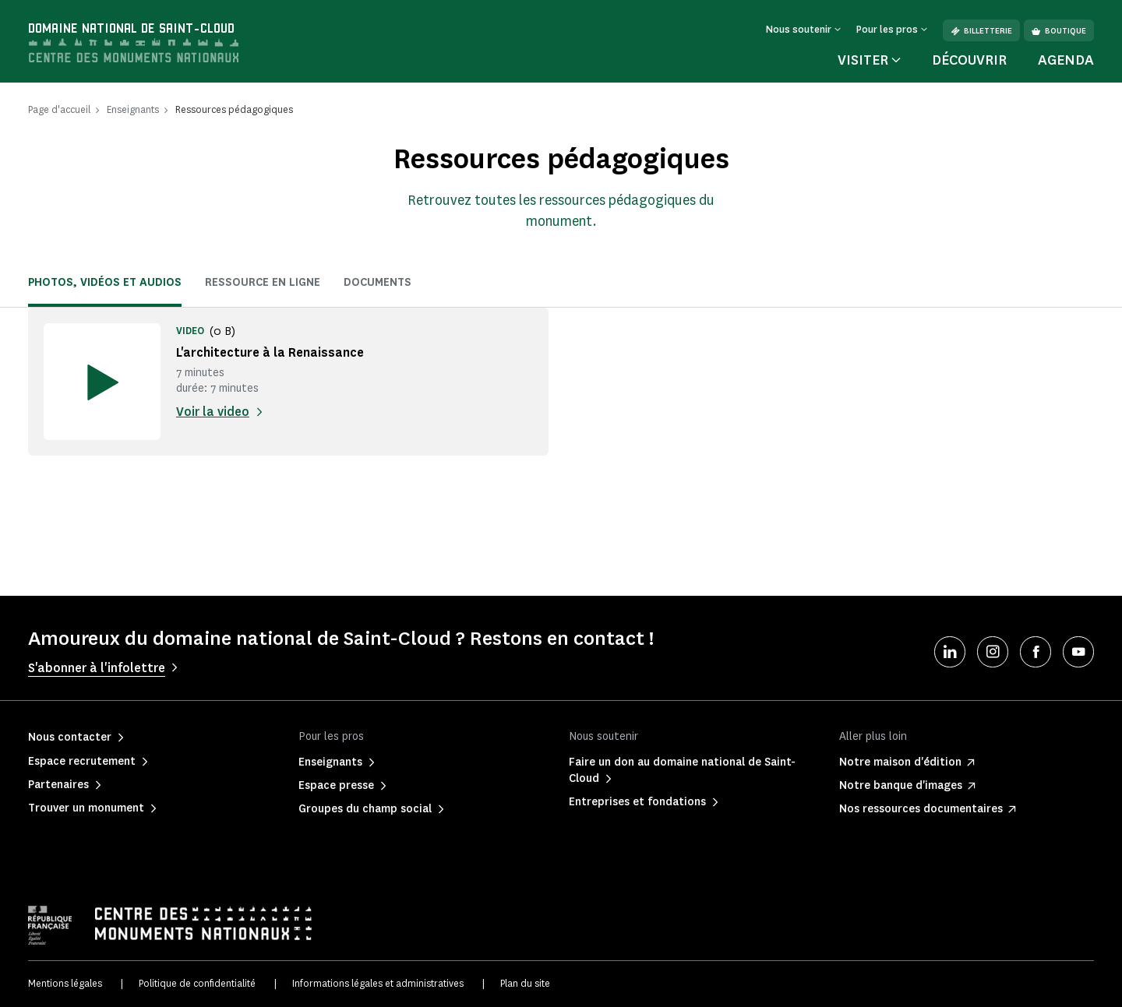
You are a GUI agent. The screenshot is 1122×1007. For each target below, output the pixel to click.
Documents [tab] (377, 282)
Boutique (1059, 31)
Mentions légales (65, 983)
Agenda (1066, 60)
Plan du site (525, 983)
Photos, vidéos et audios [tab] (105, 282)
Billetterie (981, 31)
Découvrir (969, 60)
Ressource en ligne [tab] (262, 282)
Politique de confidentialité (197, 983)
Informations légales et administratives (378, 983)
